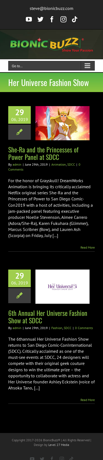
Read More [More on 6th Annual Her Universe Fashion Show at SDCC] (87, 400)
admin (17, 164)
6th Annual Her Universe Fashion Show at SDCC (47, 316)
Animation (58, 164)
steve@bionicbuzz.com (51, 8)
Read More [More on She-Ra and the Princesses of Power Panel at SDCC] (87, 247)
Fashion (56, 328)
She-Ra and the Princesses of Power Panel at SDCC (43, 153)
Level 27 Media (58, 445)
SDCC (71, 164)
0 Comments (84, 328)
